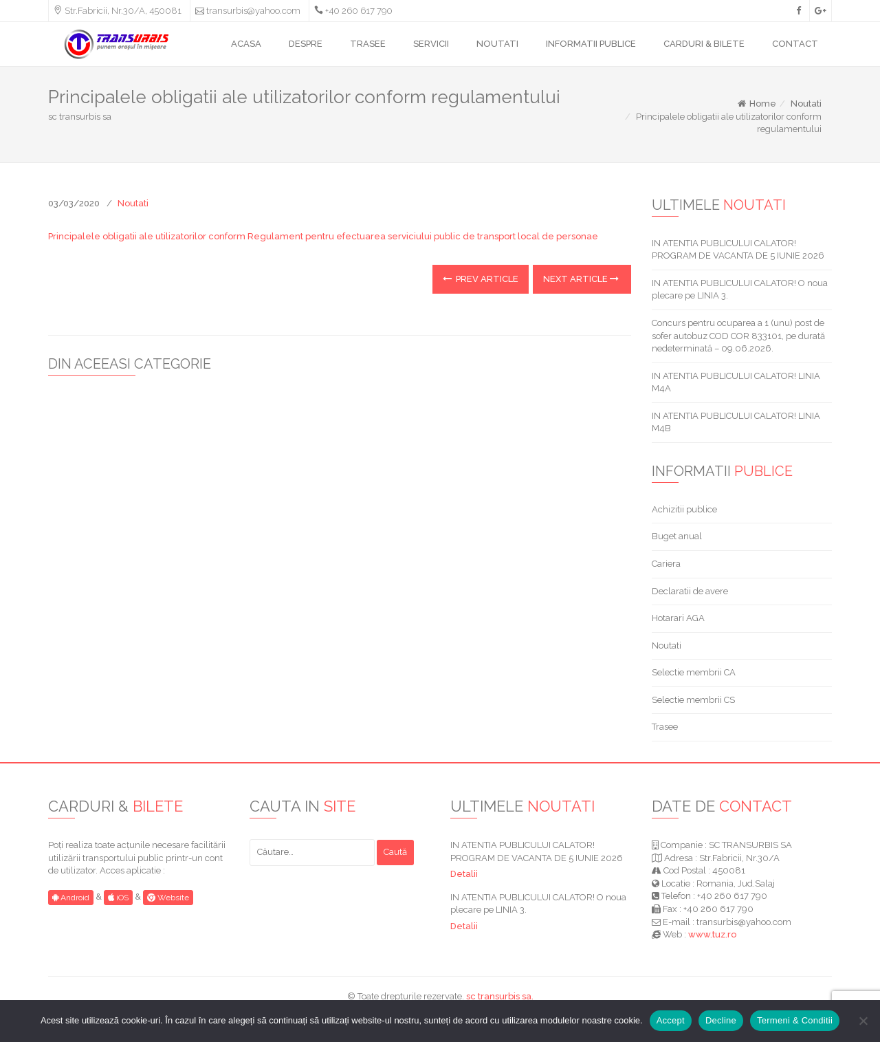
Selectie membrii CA (694, 672)
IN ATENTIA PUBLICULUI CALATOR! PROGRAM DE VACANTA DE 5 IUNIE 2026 (738, 249)
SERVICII (431, 44)
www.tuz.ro (712, 934)
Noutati (806, 103)
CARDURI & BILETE (704, 44)
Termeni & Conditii (795, 1020)
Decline (720, 1020)
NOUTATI (497, 44)
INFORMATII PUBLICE (591, 44)
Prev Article (480, 279)
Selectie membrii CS (693, 700)
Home (756, 103)
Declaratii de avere (690, 591)
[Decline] (863, 1021)
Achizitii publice (684, 509)
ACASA (246, 44)
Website (168, 897)
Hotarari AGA (678, 618)
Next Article (581, 279)
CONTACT (795, 44)
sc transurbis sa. (500, 996)
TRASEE (368, 44)
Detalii (464, 874)
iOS (118, 897)
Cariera (666, 563)
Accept (671, 1020)
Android (70, 897)
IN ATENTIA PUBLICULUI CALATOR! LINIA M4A (736, 382)
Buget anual (677, 536)
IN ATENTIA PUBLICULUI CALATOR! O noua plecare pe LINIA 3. (740, 289)
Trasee (665, 726)
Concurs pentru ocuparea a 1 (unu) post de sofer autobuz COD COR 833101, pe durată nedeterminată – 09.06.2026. (738, 336)
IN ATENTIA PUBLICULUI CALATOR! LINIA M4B (736, 422)
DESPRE (305, 44)
